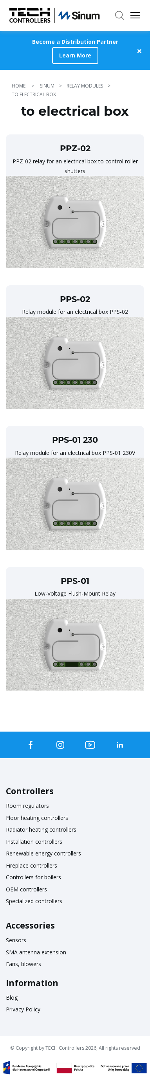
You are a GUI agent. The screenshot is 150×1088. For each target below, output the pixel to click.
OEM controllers (26, 889)
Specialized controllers (34, 901)
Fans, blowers (23, 964)
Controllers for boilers (33, 877)
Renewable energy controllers (43, 853)
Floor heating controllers (37, 817)
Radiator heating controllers (41, 829)
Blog (12, 997)
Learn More (75, 55)
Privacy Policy (23, 1009)
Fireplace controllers (31, 865)
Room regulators (27, 805)
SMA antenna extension (36, 952)
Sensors (16, 940)
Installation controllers (34, 841)
